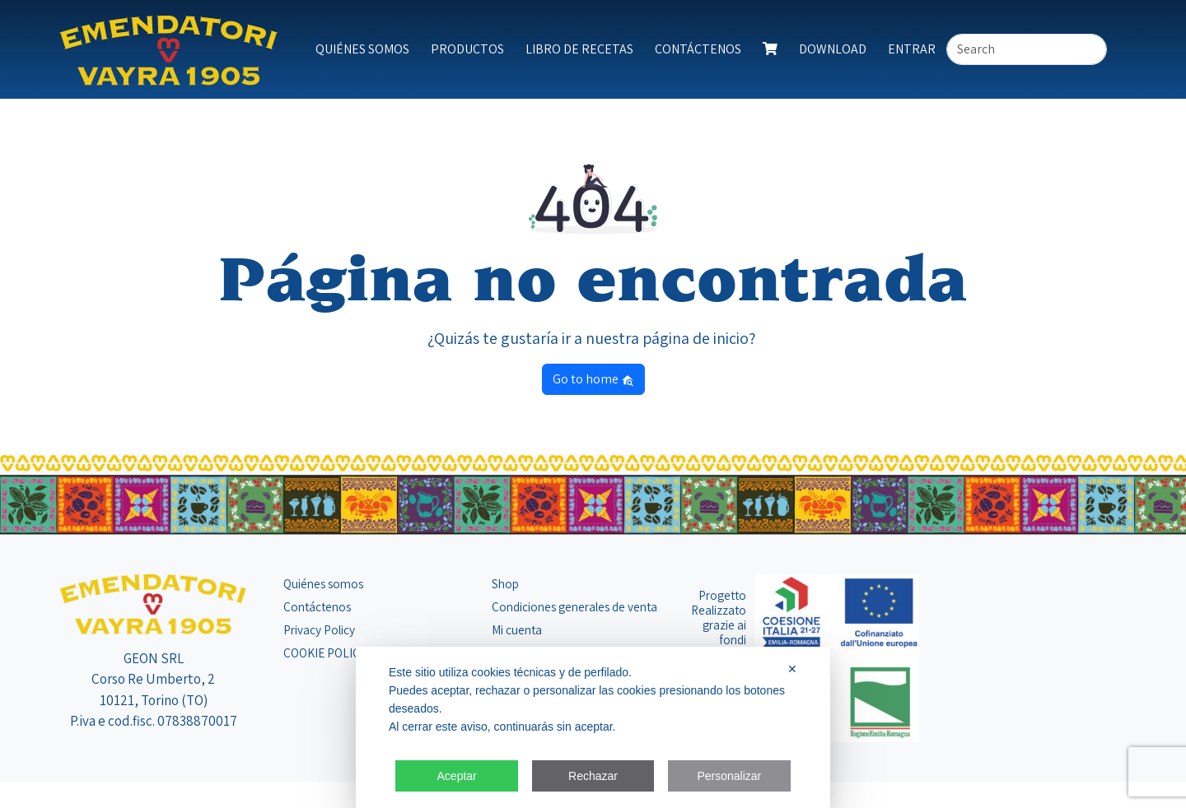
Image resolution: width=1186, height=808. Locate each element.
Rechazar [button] (593, 775)
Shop (505, 583)
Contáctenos (698, 49)
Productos (467, 49)
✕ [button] (792, 669)
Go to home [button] (593, 379)
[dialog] (593, 727)
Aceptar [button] (457, 775)
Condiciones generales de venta (574, 606)
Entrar (912, 49)
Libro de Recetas (579, 49)
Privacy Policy (319, 629)
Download (832, 49)
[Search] (1026, 49)
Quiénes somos (362, 49)
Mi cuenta (517, 629)
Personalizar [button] (729, 775)
